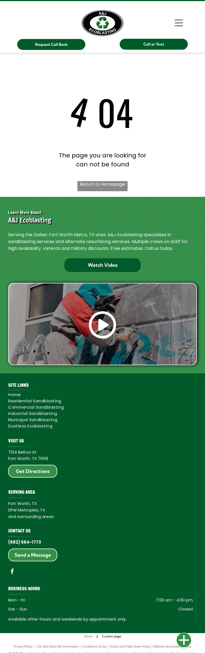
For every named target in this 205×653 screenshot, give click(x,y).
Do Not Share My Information (58, 646)
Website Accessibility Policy (172, 646)
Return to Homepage (102, 184)
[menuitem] (100, 394)
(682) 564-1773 (24, 542)
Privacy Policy (23, 646)
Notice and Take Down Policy (130, 646)
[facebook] (12, 572)
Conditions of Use (94, 646)
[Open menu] (179, 23)
